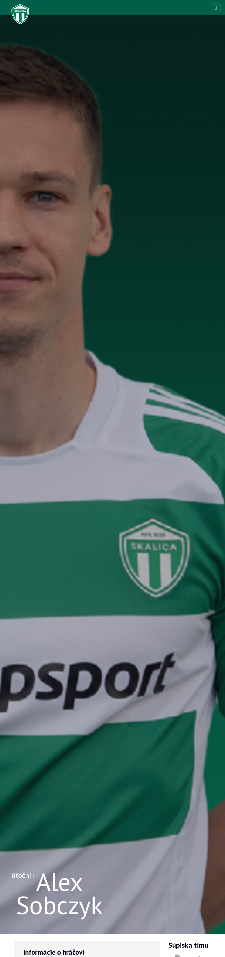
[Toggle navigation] (216, 7)
